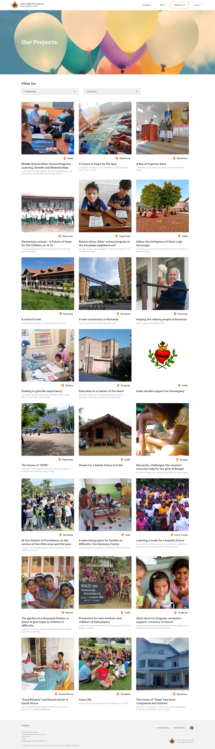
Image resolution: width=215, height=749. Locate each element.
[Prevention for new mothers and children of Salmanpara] (105, 593)
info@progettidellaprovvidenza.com (34, 741)
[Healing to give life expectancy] (47, 364)
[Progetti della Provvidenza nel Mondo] (27, 5)
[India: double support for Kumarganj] (162, 361)
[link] (192, 728)
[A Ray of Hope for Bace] (162, 137)
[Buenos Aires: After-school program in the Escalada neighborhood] (105, 216)
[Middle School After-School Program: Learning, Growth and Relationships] (47, 138)
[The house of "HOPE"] (47, 438)
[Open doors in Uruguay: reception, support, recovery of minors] (162, 593)
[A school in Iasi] (47, 291)
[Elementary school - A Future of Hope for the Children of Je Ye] (47, 216)
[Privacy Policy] (165, 728)
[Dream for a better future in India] (105, 435)
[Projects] (146, 5)
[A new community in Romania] (105, 291)
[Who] (162, 5)
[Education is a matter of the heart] (105, 364)
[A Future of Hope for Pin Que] (105, 137)
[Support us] (179, 5)
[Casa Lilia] (105, 671)
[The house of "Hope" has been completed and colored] (162, 674)
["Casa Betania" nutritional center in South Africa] (47, 674)
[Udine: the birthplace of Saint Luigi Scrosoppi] (162, 216)
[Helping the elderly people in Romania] (162, 291)
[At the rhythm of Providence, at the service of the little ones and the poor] (47, 515)
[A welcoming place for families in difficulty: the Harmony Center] (105, 513)
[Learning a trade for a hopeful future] (162, 513)
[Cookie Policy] (182, 728)
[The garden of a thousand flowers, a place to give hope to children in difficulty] (47, 594)
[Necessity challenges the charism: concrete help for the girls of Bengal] (162, 438)
